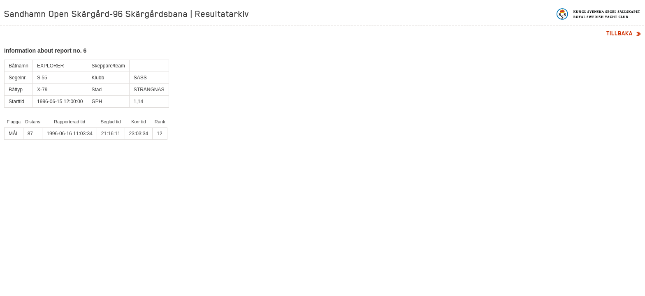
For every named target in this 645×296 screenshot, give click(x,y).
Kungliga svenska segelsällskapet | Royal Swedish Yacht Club (599, 14)
